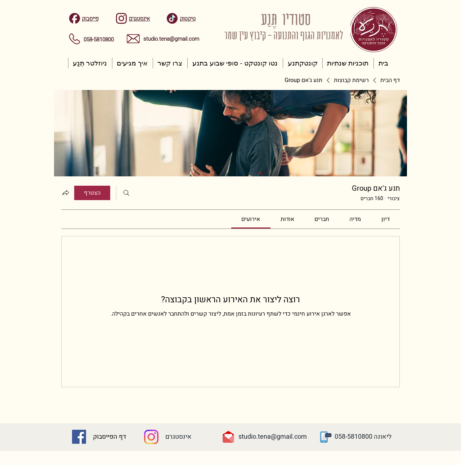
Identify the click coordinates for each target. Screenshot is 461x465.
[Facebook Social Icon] (79, 437)
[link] (385, 219)
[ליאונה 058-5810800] (363, 437)
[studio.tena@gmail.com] (272, 437)
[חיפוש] (126, 193)
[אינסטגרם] (178, 437)
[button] (348, 63)
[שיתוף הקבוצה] (65, 192)
